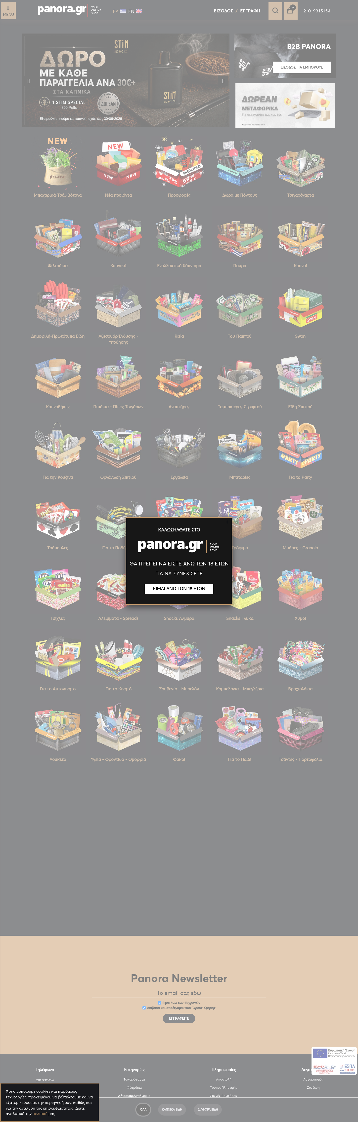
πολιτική (40, 1113)
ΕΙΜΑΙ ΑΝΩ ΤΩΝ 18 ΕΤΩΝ (179, 589)
